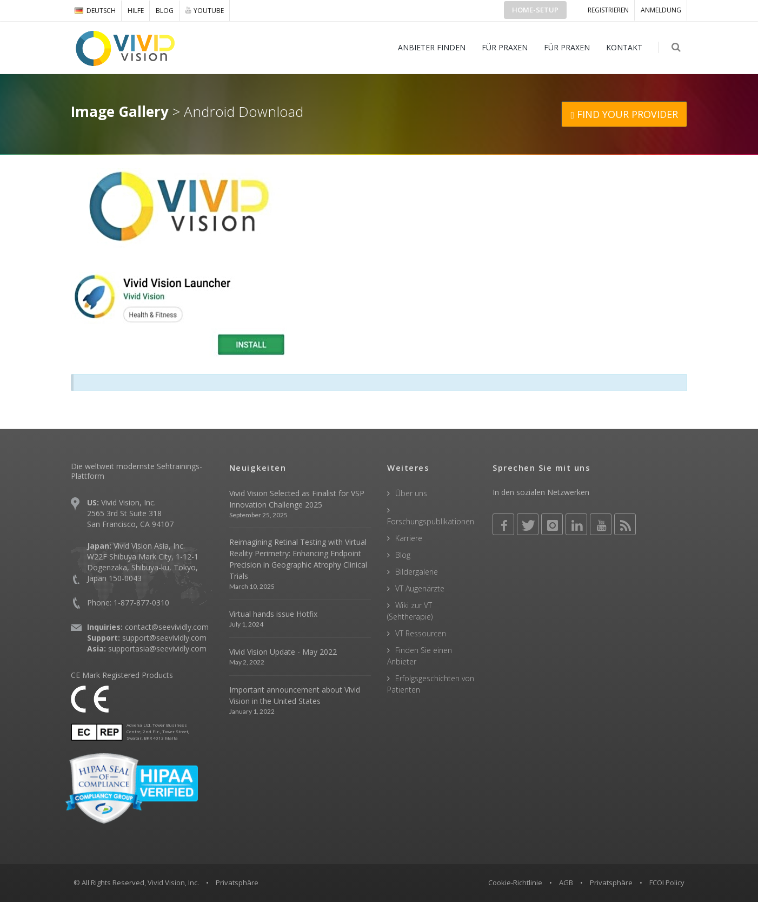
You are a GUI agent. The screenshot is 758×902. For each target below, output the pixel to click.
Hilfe (136, 10)
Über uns (411, 493)
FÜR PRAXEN (505, 47)
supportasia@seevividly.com (157, 648)
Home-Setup (535, 10)
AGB (566, 882)
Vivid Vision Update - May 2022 (283, 652)
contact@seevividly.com (167, 627)
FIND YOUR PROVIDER (624, 114)
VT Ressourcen (420, 633)
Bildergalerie (416, 572)
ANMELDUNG (661, 10)
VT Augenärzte (419, 588)
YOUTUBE (204, 10)
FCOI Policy (666, 882)
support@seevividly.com (164, 638)
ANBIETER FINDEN (432, 47)
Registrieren (608, 10)
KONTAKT (625, 47)
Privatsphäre (611, 882)
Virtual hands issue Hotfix (273, 614)
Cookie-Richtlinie (515, 882)
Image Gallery (120, 111)
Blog (165, 10)
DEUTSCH (95, 10)
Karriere (408, 538)
